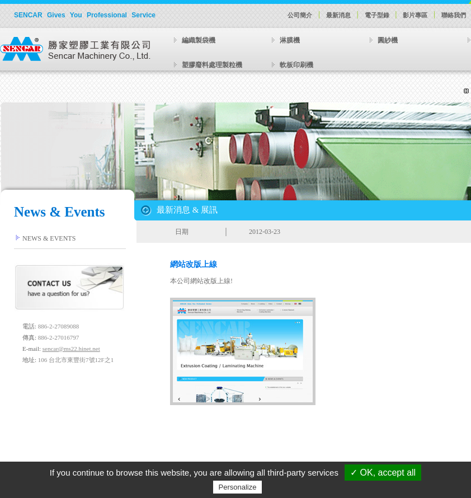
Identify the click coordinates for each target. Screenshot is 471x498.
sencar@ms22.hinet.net (71, 348)
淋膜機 (290, 40)
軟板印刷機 (296, 65)
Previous (208, 173)
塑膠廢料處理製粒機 (212, 65)
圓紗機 (388, 40)
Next (266, 173)
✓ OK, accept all (383, 472)
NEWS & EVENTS (49, 238)
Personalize (238, 487)
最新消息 (338, 15)
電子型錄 (377, 15)
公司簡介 (300, 15)
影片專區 (415, 15)
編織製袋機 (198, 40)
